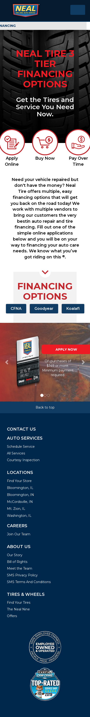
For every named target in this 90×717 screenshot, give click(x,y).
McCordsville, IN (20, 502)
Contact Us (21, 429)
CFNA (16, 308)
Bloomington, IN (20, 495)
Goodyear (43, 308)
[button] (6, 362)
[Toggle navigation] (77, 10)
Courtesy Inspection (23, 460)
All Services (16, 453)
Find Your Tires (18, 602)
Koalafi (73, 308)
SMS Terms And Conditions (29, 582)
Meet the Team (19, 568)
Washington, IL (19, 516)
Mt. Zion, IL (16, 509)
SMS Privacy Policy (22, 575)
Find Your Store (19, 481)
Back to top (45, 407)
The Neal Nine (18, 609)
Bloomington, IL (20, 488)
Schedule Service (21, 446)
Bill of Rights (17, 562)
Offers (12, 616)
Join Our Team (18, 534)
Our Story (14, 555)
